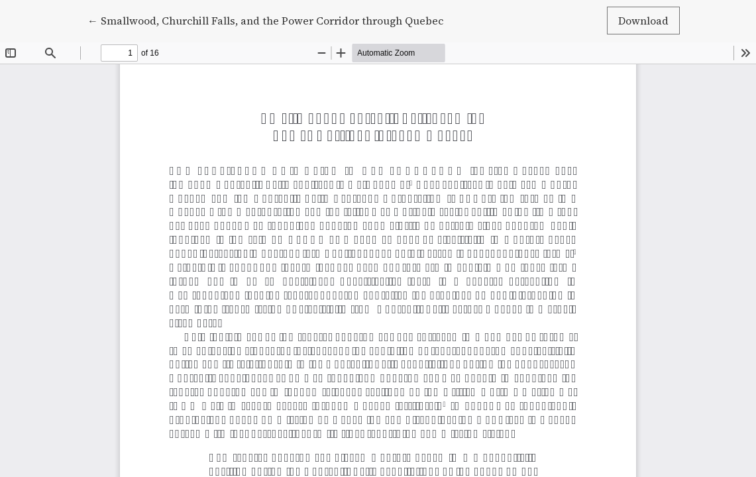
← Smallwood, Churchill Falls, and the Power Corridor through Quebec (265, 20)
